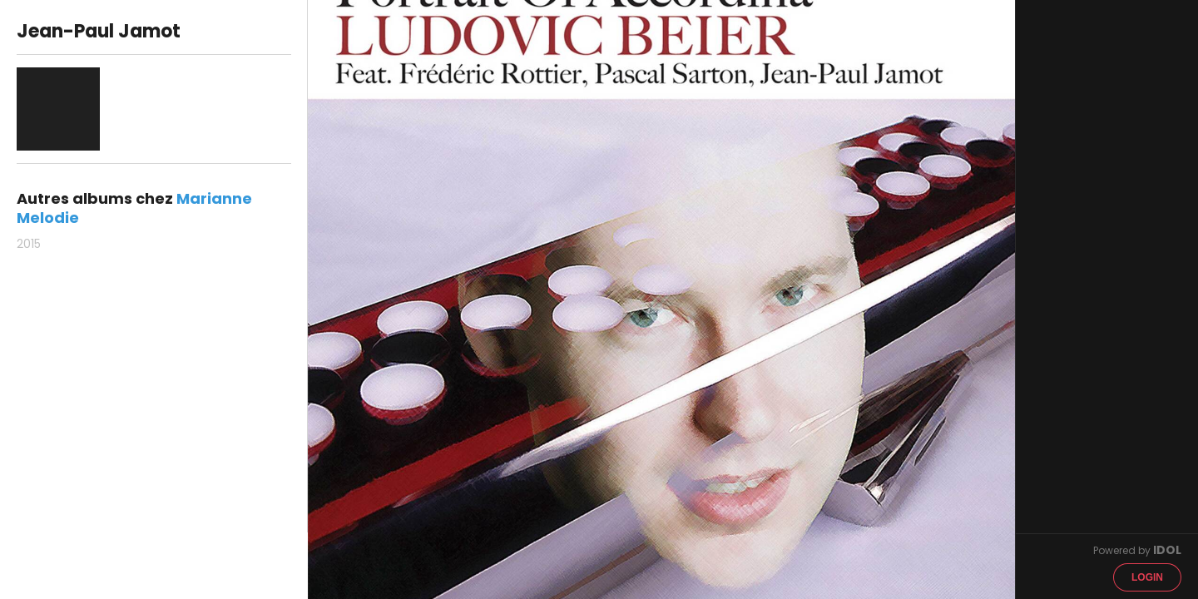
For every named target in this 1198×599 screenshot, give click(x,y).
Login (1147, 577)
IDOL (1167, 550)
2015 (29, 243)
